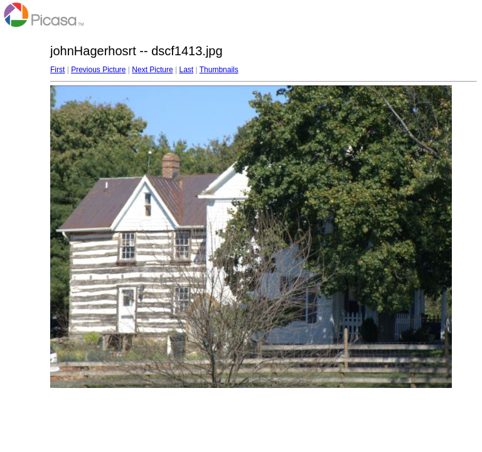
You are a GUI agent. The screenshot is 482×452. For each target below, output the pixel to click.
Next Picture (152, 69)
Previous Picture (98, 69)
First (57, 69)
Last (186, 69)
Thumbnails (219, 69)
